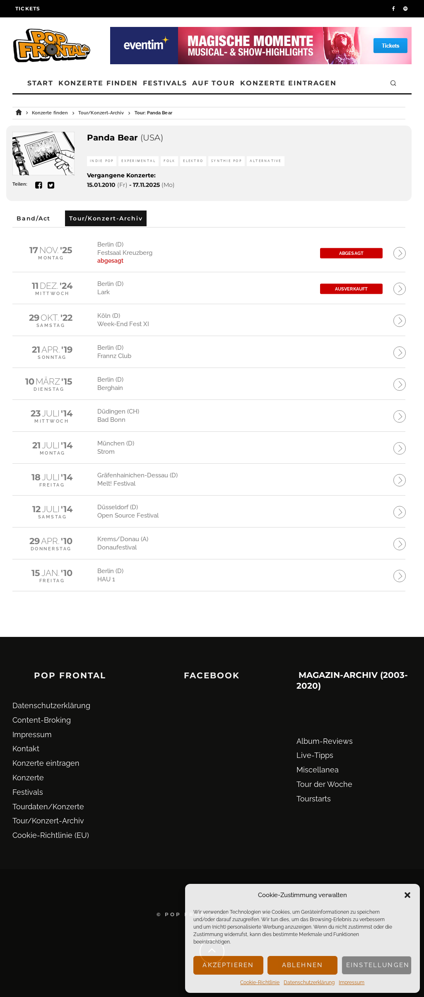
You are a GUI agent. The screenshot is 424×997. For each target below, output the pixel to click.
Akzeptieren (228, 965)
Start (40, 83)
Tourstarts (313, 798)
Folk (169, 161)
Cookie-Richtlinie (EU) (50, 835)
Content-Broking (41, 720)
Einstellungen (378, 965)
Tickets (27, 8)
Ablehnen (302, 965)
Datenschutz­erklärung (309, 982)
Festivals (165, 83)
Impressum (351, 982)
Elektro (193, 161)
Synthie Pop (226, 161)
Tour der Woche (324, 784)
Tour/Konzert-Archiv (48, 820)
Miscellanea (317, 769)
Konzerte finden (98, 83)
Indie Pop (101, 161)
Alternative (266, 161)
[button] (407, 895)
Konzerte (28, 777)
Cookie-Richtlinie (259, 982)
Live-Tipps (314, 755)
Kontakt (25, 748)
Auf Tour (213, 83)
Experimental (138, 161)
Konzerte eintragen (288, 83)
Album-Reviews (324, 741)
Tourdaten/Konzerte (48, 806)
